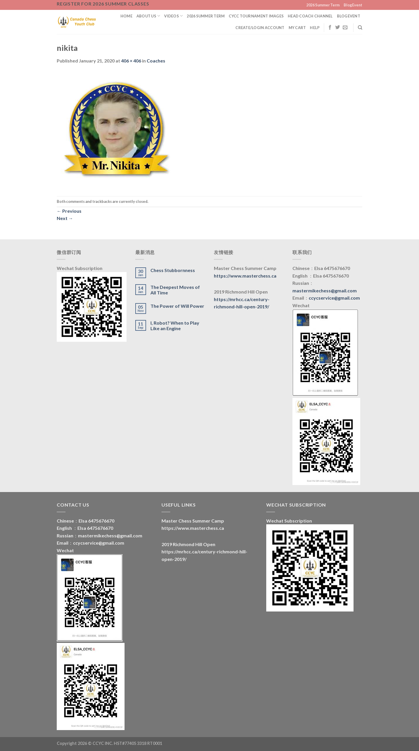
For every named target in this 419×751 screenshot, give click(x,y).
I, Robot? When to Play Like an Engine (174, 325)
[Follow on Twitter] (337, 27)
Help (314, 27)
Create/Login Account (259, 27)
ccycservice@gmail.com (334, 298)
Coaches (156, 60)
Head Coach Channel (310, 16)
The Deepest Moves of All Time (175, 289)
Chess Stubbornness (172, 270)
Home (126, 16)
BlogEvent (353, 5)
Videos (173, 16)
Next (65, 218)
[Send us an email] (345, 27)
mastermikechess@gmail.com (324, 290)
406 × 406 (131, 60)
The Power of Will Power (177, 306)
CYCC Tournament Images (256, 16)
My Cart (297, 27)
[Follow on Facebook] (330, 27)
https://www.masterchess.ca (245, 275)
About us (148, 16)
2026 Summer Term (323, 5)
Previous (69, 211)
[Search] (360, 27)
